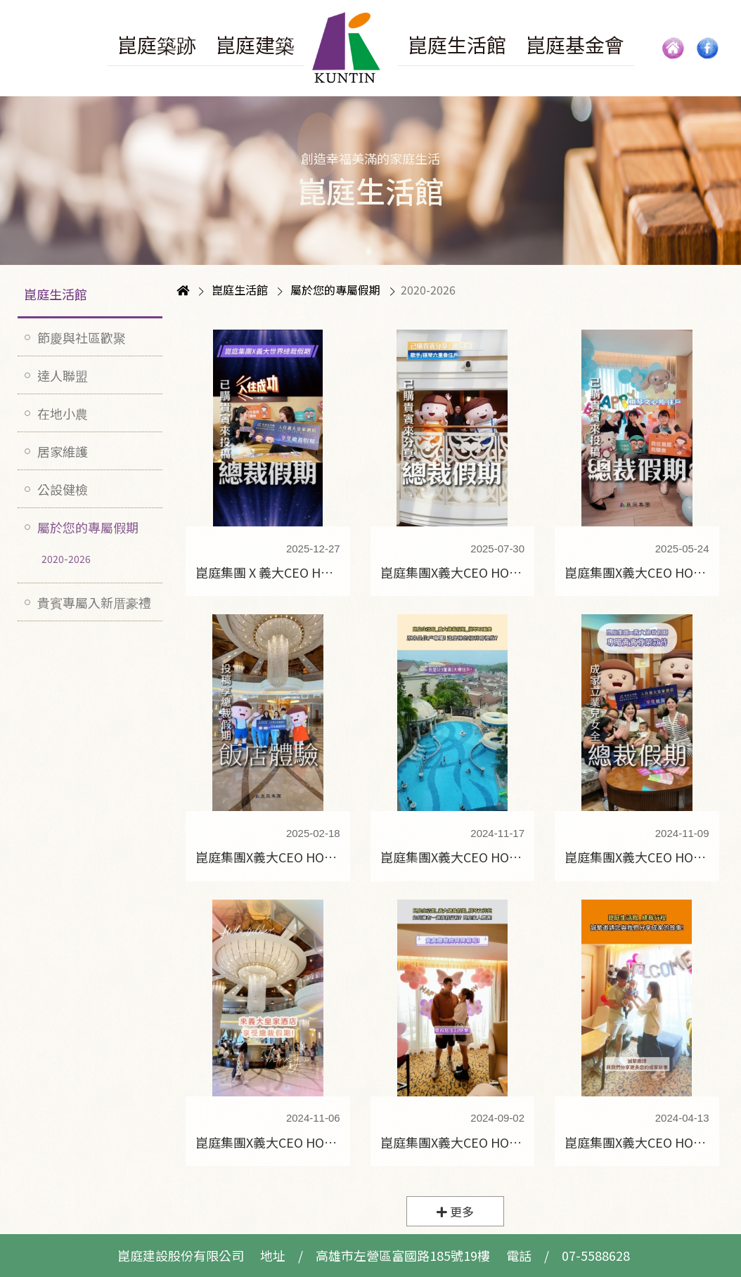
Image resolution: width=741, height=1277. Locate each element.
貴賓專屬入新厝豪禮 (94, 602)
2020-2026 (66, 559)
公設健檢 (62, 489)
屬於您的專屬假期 (87, 527)
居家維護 (62, 451)
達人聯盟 (62, 375)
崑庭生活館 (55, 294)
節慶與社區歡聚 (81, 337)
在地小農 (62, 413)
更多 (455, 1211)
